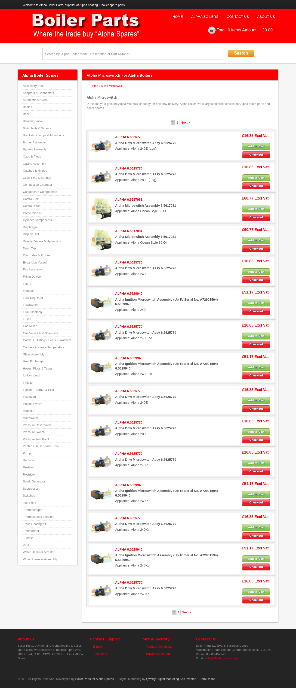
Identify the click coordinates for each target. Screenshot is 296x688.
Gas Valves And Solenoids (40, 333)
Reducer (28, 460)
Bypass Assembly (34, 149)
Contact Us (238, 16)
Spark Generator (34, 481)
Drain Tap (29, 248)
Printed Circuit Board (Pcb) (41, 446)
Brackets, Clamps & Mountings (43, 135)
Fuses (27, 319)
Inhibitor (28, 382)
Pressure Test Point (36, 439)
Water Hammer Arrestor (39, 552)
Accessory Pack (33, 86)
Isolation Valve (32, 404)
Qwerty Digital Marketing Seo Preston (171, 679)
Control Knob (31, 206)
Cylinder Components (37, 220)
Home (178, 16)
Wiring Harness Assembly (40, 559)
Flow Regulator (33, 298)
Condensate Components (40, 192)
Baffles (27, 107)
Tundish (28, 538)
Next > (185, 122)
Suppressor (30, 488)
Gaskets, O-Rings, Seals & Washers (47, 340)
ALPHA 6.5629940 (128, 293)
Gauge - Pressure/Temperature (43, 347)
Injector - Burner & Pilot (38, 389)
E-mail (97, 646)
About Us (266, 16)
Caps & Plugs (32, 156)
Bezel (27, 114)
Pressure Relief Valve (37, 425)
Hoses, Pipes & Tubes (37, 368)
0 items (234, 30)
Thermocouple (32, 510)
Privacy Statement (158, 653)
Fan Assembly (32, 269)
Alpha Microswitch (112, 86)
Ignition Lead (31, 375)
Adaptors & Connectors (38, 93)
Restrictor (29, 474)
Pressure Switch (34, 432)
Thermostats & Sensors (38, 516)
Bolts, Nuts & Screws (37, 128)
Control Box (31, 199)
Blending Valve (33, 121)
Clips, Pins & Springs (37, 177)
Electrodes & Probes (36, 255)
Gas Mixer (30, 326)
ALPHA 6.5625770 (128, 137)
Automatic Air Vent (35, 100)
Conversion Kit (33, 213)
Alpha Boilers (205, 16)
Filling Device (32, 276)
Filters (27, 283)
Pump (27, 453)
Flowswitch (30, 304)
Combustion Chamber (37, 184)
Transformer (31, 531)
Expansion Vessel (35, 262)
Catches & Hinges (35, 170)
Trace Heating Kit (34, 524)
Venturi (27, 545)
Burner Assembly (34, 142)
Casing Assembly (34, 163)
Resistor (28, 467)
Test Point (29, 502)
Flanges (28, 290)
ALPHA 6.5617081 (128, 199)
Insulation (29, 396)
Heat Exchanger (33, 361)
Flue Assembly (33, 312)
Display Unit (31, 234)
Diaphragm (30, 227)
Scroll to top (208, 679)
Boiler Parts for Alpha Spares (94, 679)
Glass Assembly (33, 354)
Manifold (28, 410)
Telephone (100, 653)
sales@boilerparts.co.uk (221, 658)
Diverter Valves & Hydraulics (42, 241)
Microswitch (31, 418)
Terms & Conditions (159, 646)
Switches (29, 495)
